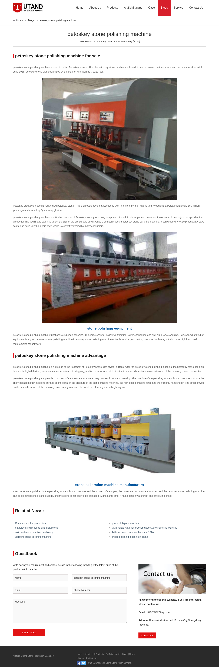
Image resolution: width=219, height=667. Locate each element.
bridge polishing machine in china (130, 536)
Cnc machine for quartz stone (31, 523)
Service (178, 7)
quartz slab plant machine (126, 523)
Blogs (164, 7)
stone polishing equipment (109, 328)
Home (80, 7)
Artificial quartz (133, 7)
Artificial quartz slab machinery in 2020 (133, 532)
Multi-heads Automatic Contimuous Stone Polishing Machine (144, 527)
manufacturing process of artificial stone (36, 527)
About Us (95, 7)
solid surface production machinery (34, 532)
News (132, 654)
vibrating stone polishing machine (33, 536)
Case (151, 7)
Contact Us (196, 7)
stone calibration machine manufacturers (109, 485)
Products (112, 7)
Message (70, 611)
